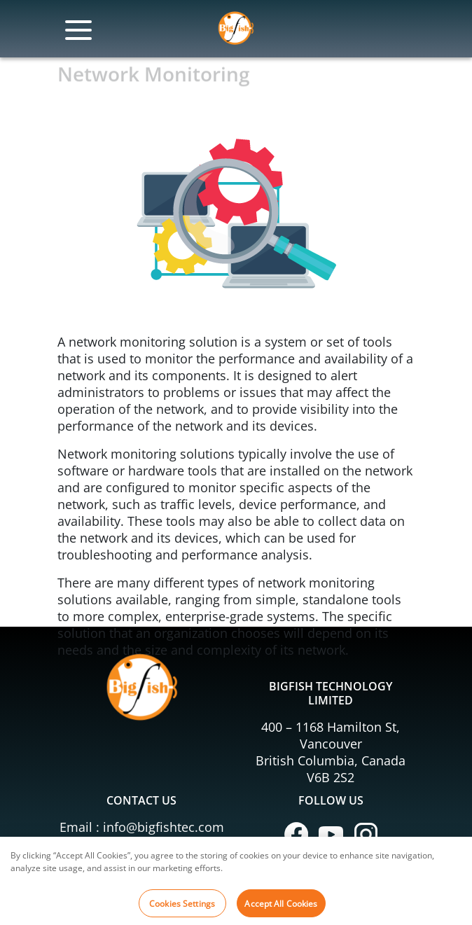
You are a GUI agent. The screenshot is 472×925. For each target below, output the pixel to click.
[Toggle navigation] (78, 35)
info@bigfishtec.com (163, 827)
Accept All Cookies (280, 906)
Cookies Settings (182, 906)
